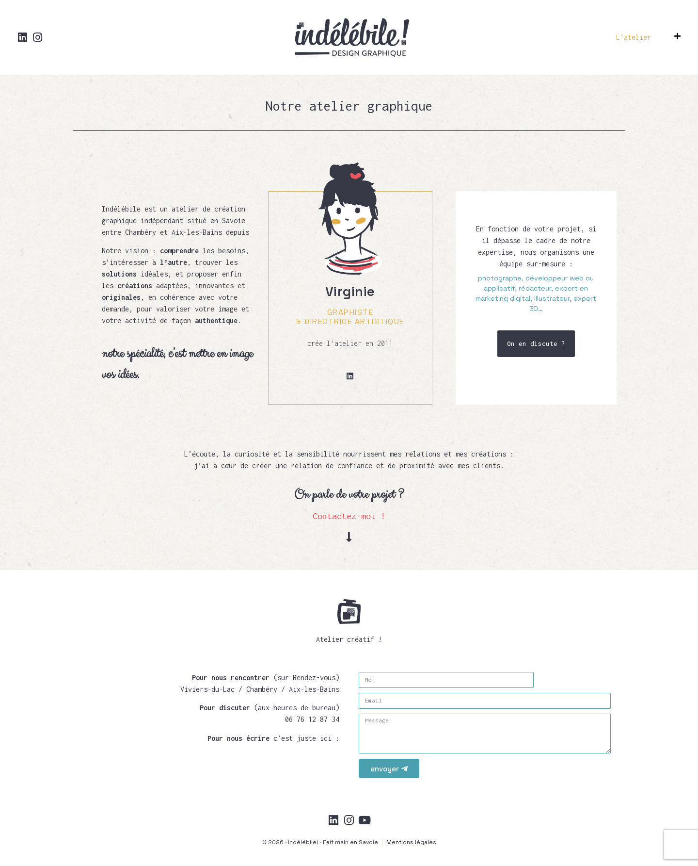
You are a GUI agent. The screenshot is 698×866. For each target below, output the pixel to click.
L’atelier (633, 37)
